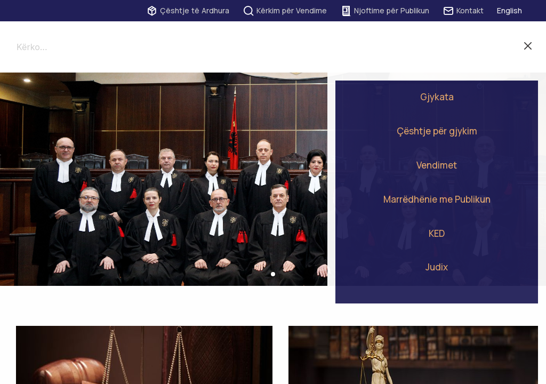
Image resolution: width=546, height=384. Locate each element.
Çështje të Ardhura (187, 11)
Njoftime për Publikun (384, 11)
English (509, 10)
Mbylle (528, 47)
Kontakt (463, 11)
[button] (273, 274)
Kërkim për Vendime (285, 11)
